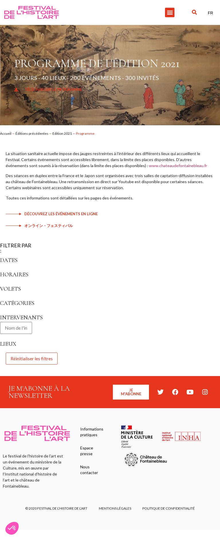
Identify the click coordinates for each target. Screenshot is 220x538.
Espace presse (86, 450)
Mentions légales (115, 508)
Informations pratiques (91, 432)
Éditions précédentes (31, 133)
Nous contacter (89, 469)
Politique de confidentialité (169, 508)
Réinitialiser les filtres (32, 358)
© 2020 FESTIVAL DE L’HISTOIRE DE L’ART (56, 508)
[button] (169, 12)
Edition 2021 (62, 133)
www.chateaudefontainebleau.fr (178, 165)
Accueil (5, 133)
